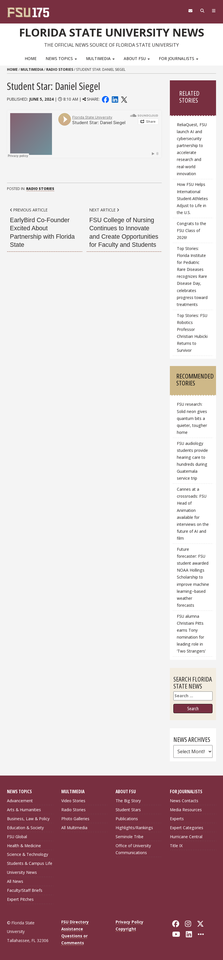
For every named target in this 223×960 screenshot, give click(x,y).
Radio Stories (59, 69)
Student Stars (128, 809)
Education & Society (25, 827)
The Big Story (128, 800)
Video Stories (73, 800)
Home (31, 58)
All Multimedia (74, 827)
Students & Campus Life (29, 863)
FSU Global (17, 836)
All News (15, 881)
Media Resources (186, 809)
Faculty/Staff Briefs (24, 890)
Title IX (176, 845)
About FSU (137, 58)
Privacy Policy (129, 922)
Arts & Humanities (24, 809)
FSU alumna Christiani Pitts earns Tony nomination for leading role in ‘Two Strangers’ (191, 633)
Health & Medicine (24, 845)
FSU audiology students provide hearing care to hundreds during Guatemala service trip (192, 461)
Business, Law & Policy (28, 818)
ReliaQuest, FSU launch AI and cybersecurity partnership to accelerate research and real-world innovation (192, 149)
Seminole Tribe (129, 836)
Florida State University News (111, 32)
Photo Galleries (75, 818)
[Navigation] (214, 11)
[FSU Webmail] (190, 11)
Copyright (126, 929)
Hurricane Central (186, 836)
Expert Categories (186, 827)
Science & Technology (27, 854)
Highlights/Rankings (134, 827)
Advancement (20, 800)
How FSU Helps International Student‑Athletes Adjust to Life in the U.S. (192, 198)
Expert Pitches (20, 899)
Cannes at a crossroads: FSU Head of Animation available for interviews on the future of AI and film (193, 513)
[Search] (202, 11)
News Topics (61, 58)
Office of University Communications (133, 849)
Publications (127, 818)
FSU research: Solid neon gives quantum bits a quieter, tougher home (192, 418)
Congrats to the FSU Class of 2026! (191, 230)
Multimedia (100, 58)
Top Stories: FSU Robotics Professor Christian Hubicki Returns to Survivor (192, 333)
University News (22, 872)
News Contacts (184, 800)
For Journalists (178, 58)
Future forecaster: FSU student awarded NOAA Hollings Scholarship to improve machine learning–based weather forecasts (193, 577)
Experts (177, 818)
